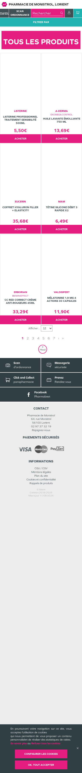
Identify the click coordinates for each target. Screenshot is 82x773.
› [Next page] (58, 610)
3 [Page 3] (33, 610)
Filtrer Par (41, 22)
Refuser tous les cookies (45, 743)
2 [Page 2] (28, 610)
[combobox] (46, 13)
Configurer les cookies (41, 753)
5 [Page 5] (43, 610)
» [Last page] (63, 610)
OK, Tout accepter (41, 764)
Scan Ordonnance (19, 13)
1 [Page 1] (22, 610)
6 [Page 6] (49, 610)
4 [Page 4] (38, 610)
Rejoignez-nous (41, 701)
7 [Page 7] (54, 610)
